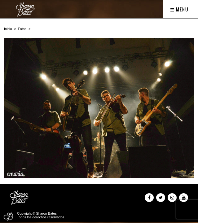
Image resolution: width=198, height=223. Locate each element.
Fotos (22, 29)
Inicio (8, 29)
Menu (179, 9)
